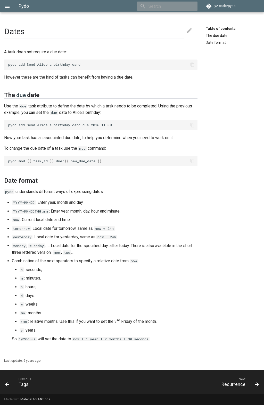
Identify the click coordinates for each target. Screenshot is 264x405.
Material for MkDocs (35, 399)
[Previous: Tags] (66, 382)
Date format (216, 42)
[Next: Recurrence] (197, 382)
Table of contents (221, 29)
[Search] (167, 6)
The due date (216, 35)
